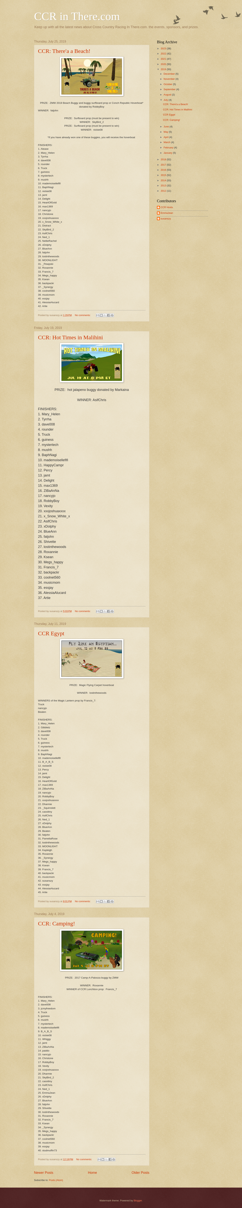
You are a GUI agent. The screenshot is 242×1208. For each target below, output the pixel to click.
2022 (164, 53)
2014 (164, 180)
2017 (164, 164)
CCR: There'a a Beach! (64, 51)
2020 (164, 64)
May (166, 131)
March (167, 142)
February (169, 147)
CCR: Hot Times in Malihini (70, 337)
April (166, 137)
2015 (164, 175)
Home (92, 1173)
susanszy (166, 218)
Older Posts (140, 1173)
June (167, 126)
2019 (164, 69)
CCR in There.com (77, 16)
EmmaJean (167, 213)
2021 (164, 58)
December (169, 73)
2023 (164, 48)
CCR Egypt (51, 633)
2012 (164, 190)
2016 (164, 169)
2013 (164, 185)
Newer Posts (43, 1173)
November (169, 78)
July (166, 99)
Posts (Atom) (56, 1180)
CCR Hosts (167, 207)
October (168, 84)
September (170, 89)
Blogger (138, 1200)
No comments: (83, 315)
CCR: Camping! (56, 923)
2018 (164, 159)
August (168, 94)
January (168, 152)
